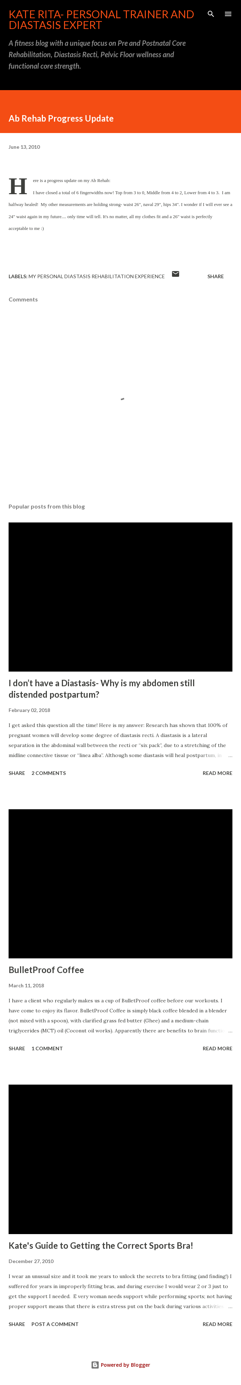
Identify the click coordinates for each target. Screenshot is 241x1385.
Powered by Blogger (120, 1364)
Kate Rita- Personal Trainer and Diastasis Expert (101, 19)
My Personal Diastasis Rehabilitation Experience (97, 276)
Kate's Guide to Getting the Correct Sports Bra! (101, 1245)
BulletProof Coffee (46, 969)
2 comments (48, 773)
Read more (217, 773)
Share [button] (215, 276)
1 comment (47, 1048)
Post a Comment (55, 1324)
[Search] (211, 13)
